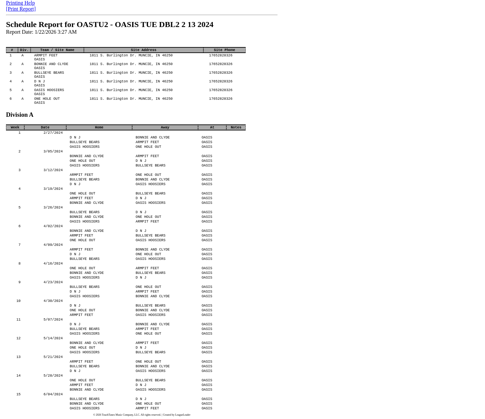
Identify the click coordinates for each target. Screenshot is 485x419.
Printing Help (20, 3)
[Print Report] (21, 9)
